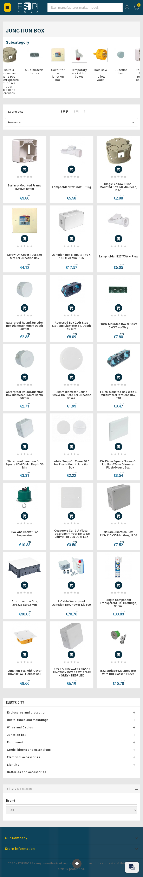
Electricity (15, 702)
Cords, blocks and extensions (29, 749)
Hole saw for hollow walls (103, 75)
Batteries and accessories (26, 772)
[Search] (85, 7)
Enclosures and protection (26, 712)
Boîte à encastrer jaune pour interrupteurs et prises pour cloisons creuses (11, 81)
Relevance (71, 122)
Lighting (13, 764)
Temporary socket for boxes (82, 73)
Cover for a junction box (60, 75)
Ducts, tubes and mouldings (27, 720)
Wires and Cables (20, 727)
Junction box (123, 71)
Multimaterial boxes (37, 71)
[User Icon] (127, 7)
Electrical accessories (23, 757)
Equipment (15, 742)
